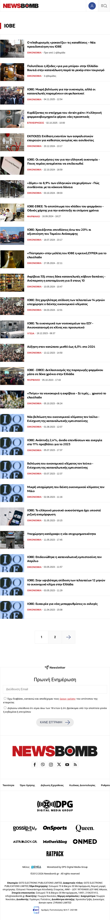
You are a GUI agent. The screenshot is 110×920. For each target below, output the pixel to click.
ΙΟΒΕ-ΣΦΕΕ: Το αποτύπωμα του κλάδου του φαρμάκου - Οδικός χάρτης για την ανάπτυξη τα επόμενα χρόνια (65, 208)
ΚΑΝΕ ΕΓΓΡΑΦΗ (55, 722)
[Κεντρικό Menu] (104, 6)
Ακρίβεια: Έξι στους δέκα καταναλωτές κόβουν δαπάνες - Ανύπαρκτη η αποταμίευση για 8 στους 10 (66, 278)
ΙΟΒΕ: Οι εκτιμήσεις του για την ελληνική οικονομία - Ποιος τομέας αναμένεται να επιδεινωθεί (63, 161)
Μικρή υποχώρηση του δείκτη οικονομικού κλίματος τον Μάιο (65, 489)
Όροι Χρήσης (27, 785)
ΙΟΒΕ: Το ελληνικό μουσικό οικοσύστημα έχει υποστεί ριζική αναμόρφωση (64, 512)
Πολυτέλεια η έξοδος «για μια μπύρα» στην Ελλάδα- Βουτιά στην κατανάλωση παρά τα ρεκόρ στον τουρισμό (65, 68)
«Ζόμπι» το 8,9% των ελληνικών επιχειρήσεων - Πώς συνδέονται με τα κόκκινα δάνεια (63, 185)
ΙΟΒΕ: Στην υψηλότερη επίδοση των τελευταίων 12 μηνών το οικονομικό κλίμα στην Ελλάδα (66, 582)
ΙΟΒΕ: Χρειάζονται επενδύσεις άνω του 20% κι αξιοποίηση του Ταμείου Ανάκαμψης (59, 231)
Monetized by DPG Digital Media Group (67, 867)
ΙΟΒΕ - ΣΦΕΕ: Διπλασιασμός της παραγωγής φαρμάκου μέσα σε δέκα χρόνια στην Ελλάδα (65, 372)
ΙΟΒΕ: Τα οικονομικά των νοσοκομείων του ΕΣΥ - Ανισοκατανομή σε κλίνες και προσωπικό (60, 325)
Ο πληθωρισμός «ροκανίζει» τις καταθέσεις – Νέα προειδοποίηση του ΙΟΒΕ (61, 44)
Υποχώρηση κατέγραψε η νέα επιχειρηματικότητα (61, 534)
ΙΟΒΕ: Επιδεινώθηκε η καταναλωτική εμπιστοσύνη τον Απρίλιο (64, 559)
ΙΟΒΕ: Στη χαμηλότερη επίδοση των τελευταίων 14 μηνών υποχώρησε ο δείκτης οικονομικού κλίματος (66, 302)
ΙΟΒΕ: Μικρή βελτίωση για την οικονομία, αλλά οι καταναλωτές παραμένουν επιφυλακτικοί (61, 91)
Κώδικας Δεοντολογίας (82, 785)
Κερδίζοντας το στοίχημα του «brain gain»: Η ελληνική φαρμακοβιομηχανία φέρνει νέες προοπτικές (64, 114)
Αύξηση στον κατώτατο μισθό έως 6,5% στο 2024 (61, 346)
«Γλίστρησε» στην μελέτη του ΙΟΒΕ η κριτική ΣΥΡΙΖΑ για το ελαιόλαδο (66, 255)
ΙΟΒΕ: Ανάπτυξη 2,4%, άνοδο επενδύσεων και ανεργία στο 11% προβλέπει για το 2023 (64, 442)
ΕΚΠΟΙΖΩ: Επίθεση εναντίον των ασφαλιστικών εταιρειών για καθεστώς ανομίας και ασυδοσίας (60, 138)
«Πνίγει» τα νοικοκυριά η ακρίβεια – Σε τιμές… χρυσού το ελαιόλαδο (66, 395)
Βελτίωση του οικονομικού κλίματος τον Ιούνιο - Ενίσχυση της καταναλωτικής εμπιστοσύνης (60, 465)
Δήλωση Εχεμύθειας (52, 785)
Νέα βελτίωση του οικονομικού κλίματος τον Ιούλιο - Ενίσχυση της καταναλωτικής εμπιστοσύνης (63, 419)
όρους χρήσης (68, 698)
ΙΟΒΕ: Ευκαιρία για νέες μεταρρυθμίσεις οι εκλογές (62, 604)
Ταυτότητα (8, 785)
